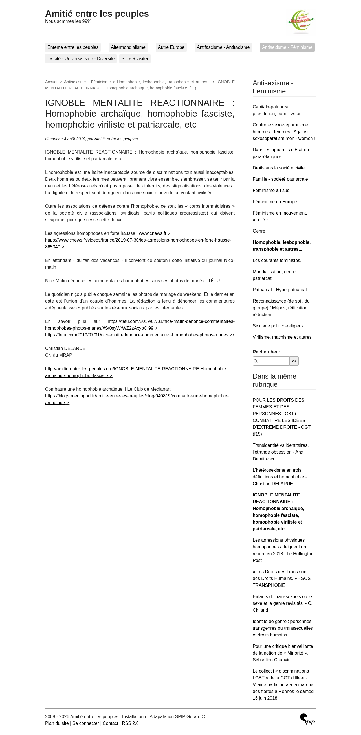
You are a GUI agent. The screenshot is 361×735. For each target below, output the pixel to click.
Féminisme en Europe (275, 201)
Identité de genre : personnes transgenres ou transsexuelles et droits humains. (283, 628)
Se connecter (85, 723)
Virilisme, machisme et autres (282, 337)
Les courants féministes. (277, 260)
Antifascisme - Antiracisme (223, 47)
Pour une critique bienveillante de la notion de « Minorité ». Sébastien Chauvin (283, 653)
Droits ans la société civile (279, 167)
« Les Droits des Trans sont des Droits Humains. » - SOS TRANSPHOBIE (282, 578)
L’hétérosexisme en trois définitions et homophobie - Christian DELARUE (280, 477)
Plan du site (57, 723)
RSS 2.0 (130, 723)
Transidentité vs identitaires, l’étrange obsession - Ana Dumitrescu (281, 452)
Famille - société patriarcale (280, 179)
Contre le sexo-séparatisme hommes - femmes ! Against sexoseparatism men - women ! (284, 132)
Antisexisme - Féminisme (287, 47)
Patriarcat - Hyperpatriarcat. (280, 289)
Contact (110, 723)
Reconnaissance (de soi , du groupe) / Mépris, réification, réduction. (281, 308)
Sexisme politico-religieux (278, 325)
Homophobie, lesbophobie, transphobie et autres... (163, 82)
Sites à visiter (135, 58)
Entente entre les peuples (72, 47)
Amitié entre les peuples (97, 13)
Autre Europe (171, 47)
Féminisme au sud (271, 190)
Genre (259, 231)
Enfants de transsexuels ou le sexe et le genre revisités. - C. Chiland (282, 603)
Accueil (51, 82)
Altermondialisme (128, 47)
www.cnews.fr (152, 233)
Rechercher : (266, 351)
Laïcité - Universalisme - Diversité (81, 58)
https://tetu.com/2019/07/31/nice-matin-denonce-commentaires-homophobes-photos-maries (136, 335)
